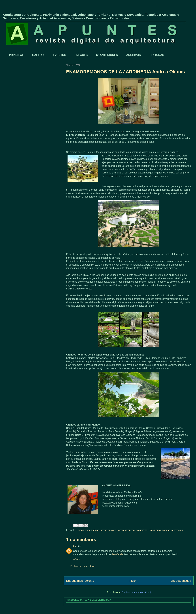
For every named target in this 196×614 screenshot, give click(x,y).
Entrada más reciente (80, 580)
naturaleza (141, 530)
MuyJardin (118, 554)
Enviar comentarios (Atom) (136, 592)
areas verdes (85, 530)
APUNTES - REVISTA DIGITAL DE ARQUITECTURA (38, 9)
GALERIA (38, 55)
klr (74, 546)
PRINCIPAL (16, 55)
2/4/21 (76, 559)
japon (121, 530)
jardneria (130, 530)
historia (113, 530)
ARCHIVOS (133, 55)
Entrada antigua (180, 580)
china (96, 530)
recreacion (177, 530)
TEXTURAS (156, 55)
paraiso (166, 530)
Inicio (132, 580)
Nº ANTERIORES (107, 55)
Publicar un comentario (82, 566)
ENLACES (81, 55)
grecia (103, 530)
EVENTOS (59, 55)
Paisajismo (155, 530)
